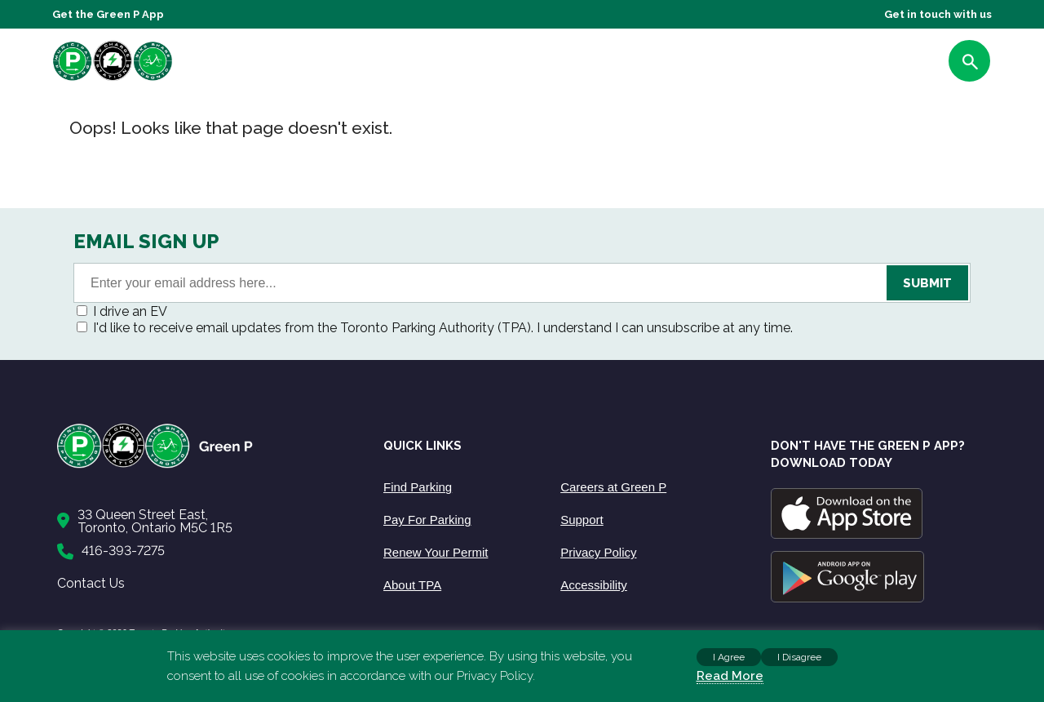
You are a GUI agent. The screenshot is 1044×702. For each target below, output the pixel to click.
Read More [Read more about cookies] (730, 676)
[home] (142, 80)
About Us (397, 64)
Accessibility (593, 585)
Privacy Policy (598, 552)
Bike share (628, 64)
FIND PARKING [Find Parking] (894, 64)
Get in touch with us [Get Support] (938, 14)
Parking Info (471, 64)
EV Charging (553, 64)
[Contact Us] (204, 522)
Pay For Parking (427, 519)
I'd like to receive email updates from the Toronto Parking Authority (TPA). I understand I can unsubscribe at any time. (443, 327)
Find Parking (417, 487)
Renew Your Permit (435, 552)
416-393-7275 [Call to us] (123, 550)
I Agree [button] (729, 657)
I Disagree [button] (799, 657)
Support (694, 64)
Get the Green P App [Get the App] (108, 14)
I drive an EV (130, 311)
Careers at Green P (613, 487)
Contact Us (91, 583)
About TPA (412, 585)
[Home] (204, 465)
